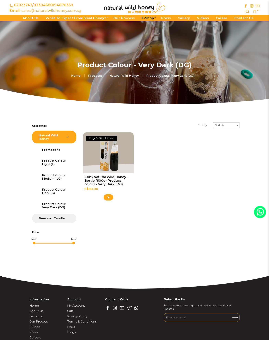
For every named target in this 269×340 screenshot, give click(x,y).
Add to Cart (108, 197)
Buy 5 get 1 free (101, 138)
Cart (70, 311)
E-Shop (35, 327)
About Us (37, 311)
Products (95, 75)
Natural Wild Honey (124, 75)
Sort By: (202, 125)
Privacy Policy (77, 316)
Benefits (36, 316)
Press (34, 332)
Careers (35, 337)
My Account (76, 305)
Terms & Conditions (82, 321)
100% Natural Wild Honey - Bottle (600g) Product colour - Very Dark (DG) (106, 180)
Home (76, 75)
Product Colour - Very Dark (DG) (170, 75)
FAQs (71, 327)
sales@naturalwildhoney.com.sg (51, 10)
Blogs (71, 332)
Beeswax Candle (52, 218)
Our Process (39, 321)
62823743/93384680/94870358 (43, 5)
